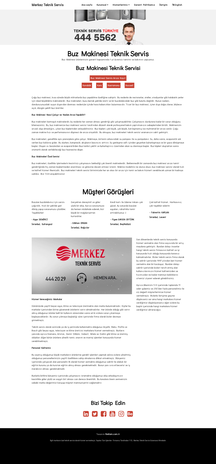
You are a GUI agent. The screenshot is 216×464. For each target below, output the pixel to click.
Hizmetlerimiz (120, 4)
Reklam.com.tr (112, 434)
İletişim (163, 4)
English (177, 4)
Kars (99, 85)
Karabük (87, 85)
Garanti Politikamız (144, 4)
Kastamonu (114, 85)
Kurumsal (101, 4)
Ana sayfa (87, 4)
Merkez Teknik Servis (48, 5)
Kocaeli (129, 85)
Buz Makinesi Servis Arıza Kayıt (108, 78)
